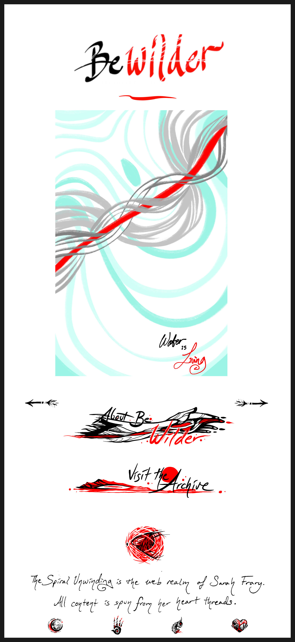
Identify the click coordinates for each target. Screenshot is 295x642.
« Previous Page (47, 407)
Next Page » (256, 407)
